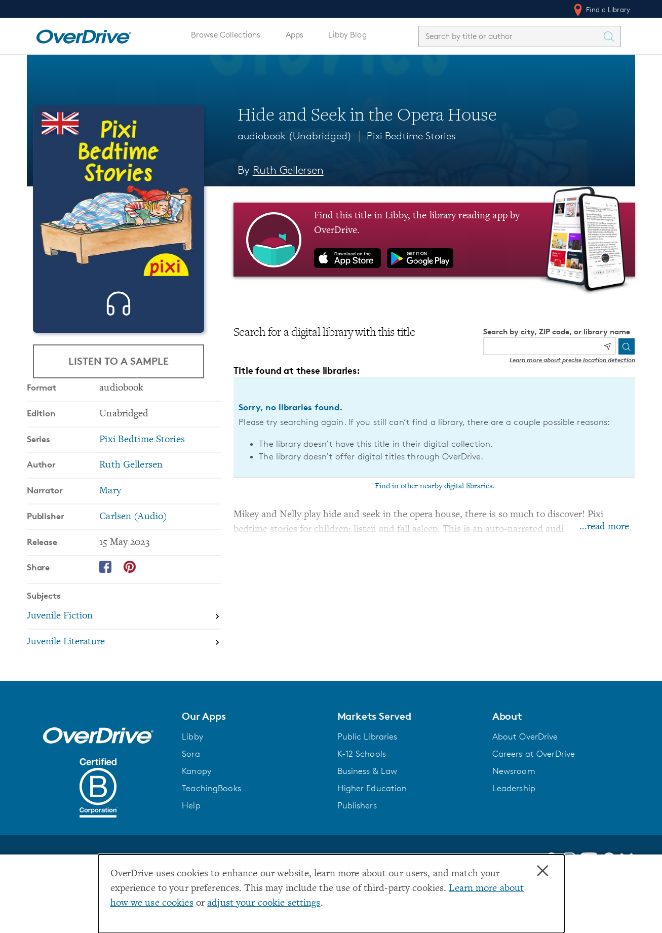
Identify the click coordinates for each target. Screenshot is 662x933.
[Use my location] (607, 346)
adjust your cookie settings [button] (263, 903)
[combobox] (510, 36)
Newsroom (513, 803)
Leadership (513, 820)
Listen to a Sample (118, 361)
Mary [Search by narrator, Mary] (110, 523)
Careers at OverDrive (533, 786)
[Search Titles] (611, 36)
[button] (253, 748)
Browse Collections (225, 35)
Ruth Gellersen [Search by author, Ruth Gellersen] (288, 170)
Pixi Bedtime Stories (411, 136)
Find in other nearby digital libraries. (434, 486)
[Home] (83, 34)
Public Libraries (367, 769)
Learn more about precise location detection (572, 360)
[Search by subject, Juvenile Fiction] (124, 649)
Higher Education (372, 820)
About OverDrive (525, 769)
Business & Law (367, 803)
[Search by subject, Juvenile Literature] (124, 674)
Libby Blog (347, 35)
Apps (295, 35)
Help (191, 838)
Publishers (357, 838)
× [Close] (542, 871)
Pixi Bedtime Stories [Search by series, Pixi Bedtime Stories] (141, 472)
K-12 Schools (361, 786)
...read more (604, 527)
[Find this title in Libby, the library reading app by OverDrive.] (434, 240)
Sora (191, 786)
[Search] (626, 346)
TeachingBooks (211, 820)
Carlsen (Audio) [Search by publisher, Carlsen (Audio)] (133, 549)
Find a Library (601, 10)
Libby (192, 769)
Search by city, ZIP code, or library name (556, 331)
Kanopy (196, 803)
